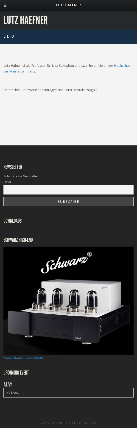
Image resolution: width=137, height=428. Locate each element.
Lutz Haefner (25, 20)
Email (7, 182)
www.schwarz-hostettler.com (23, 358)
